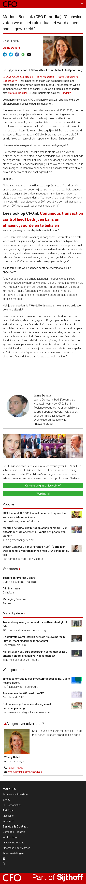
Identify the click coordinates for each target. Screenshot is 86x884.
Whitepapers (12, 670)
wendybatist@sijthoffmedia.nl (25, 772)
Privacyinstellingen (13, 853)
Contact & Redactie (14, 831)
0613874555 (15, 767)
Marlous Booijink (17, 93)
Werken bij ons (11, 837)
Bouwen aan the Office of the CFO (24, 693)
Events (6, 799)
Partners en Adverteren (16, 794)
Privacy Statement (13, 842)
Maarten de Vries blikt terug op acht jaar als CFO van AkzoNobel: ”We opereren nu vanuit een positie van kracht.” (35, 532)
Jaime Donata (11, 47)
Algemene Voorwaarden (16, 847)
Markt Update (13, 613)
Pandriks (66, 93)
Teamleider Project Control (19, 577)
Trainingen (8, 810)
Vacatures (10, 569)
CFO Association (12, 805)
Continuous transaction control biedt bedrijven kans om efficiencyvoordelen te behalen (43, 219)
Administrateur (12, 588)
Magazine (8, 815)
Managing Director (14, 599)
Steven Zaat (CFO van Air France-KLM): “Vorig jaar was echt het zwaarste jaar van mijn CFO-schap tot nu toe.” (36, 550)
